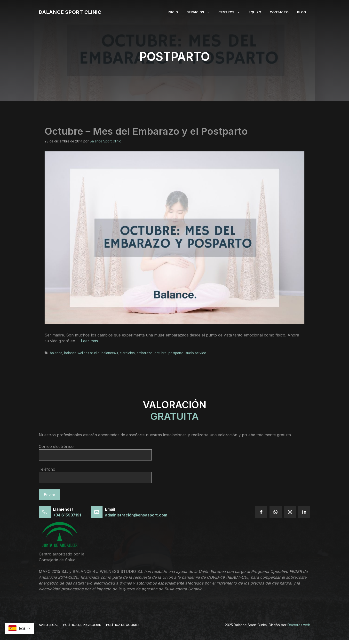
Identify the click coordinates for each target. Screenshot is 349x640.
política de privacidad (82, 625)
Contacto (279, 12)
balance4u (110, 353)
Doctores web (298, 625)
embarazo (144, 353)
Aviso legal (48, 625)
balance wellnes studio (82, 353)
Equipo (255, 12)
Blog (301, 12)
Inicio (173, 12)
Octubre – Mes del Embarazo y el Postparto (146, 131)
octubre (160, 353)
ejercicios (127, 353)
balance (56, 353)
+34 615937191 (67, 515)
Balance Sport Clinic (70, 12)
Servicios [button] (200, 12)
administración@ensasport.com (136, 515)
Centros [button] (231, 12)
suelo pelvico (195, 353)
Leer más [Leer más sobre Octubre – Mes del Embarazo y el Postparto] (89, 340)
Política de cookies (123, 625)
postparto (175, 353)
